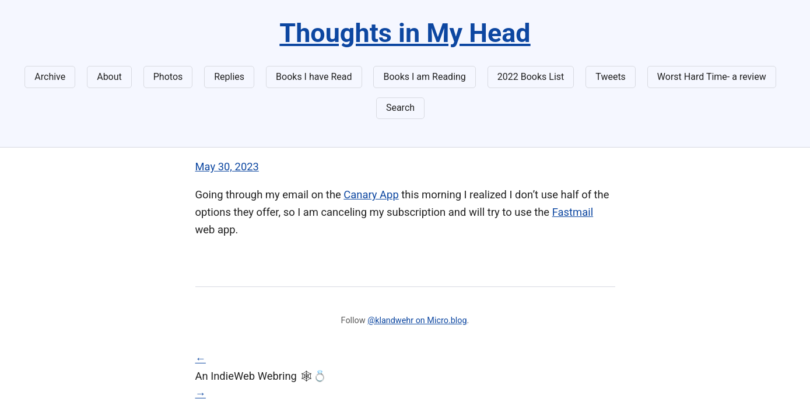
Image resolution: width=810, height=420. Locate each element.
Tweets (610, 76)
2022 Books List (530, 76)
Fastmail (572, 212)
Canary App (370, 194)
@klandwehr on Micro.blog (417, 321)
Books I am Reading (424, 76)
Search (400, 107)
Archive (49, 76)
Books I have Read (314, 76)
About (109, 76)
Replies (229, 76)
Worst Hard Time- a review (711, 76)
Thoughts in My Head (404, 33)
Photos (168, 76)
